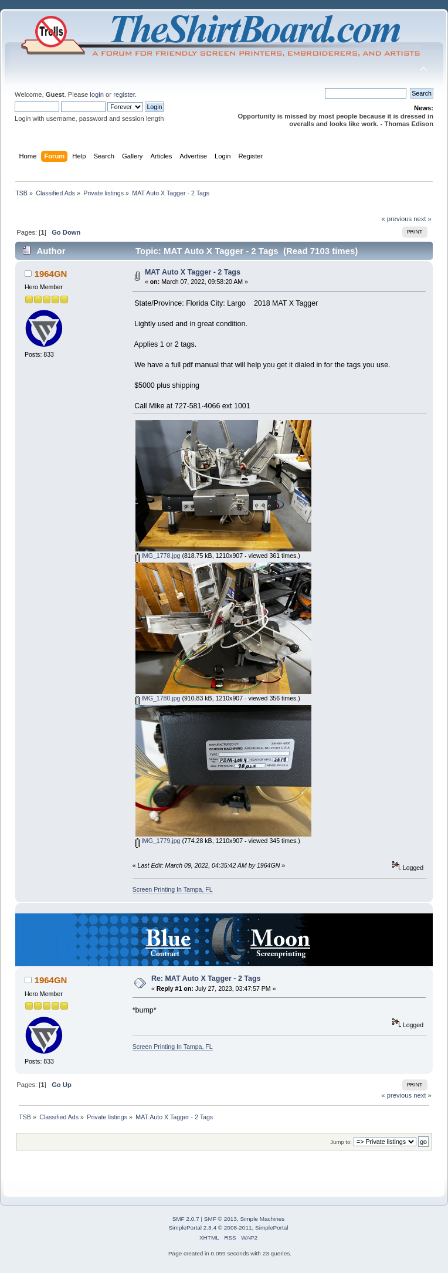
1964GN (51, 274)
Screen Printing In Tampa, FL (173, 889)
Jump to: (341, 1142)
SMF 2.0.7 (185, 1219)
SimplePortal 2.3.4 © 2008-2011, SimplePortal (228, 1227)
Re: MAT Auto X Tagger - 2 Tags (206, 978)
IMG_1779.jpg (158, 840)
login (97, 94)
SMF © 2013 (220, 1219)
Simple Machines (262, 1219)
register (124, 94)
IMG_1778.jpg (158, 555)
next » (422, 218)
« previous (396, 218)
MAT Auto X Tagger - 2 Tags (192, 272)
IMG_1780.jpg (158, 698)
